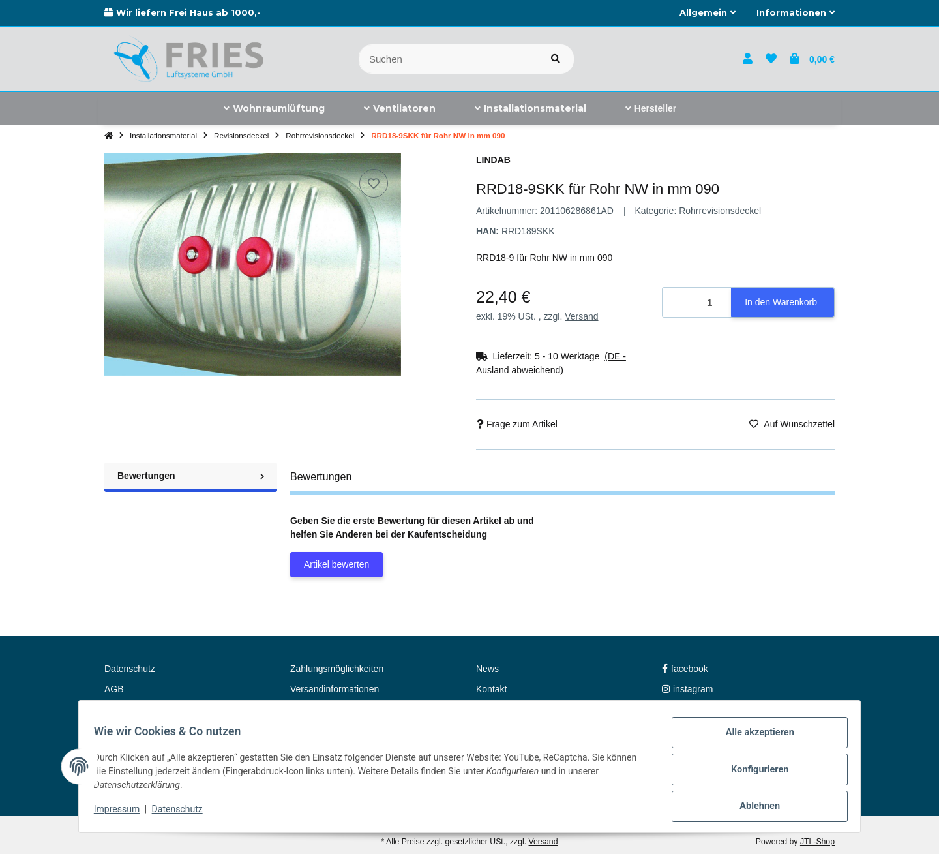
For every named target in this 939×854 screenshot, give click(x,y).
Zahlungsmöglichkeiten (336, 668)
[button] (707, 13)
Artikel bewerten (336, 564)
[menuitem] (274, 108)
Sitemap (121, 709)
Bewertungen (190, 475)
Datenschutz (183, 813)
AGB (114, 689)
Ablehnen (753, 807)
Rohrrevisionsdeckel (720, 211)
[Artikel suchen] (555, 59)
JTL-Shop (817, 841)
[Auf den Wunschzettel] (373, 183)
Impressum (122, 813)
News (487, 668)
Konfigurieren (753, 774)
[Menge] (697, 302)
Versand (581, 316)
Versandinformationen (334, 689)
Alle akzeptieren (753, 740)
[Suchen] (448, 59)
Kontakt (491, 689)
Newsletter (311, 709)
